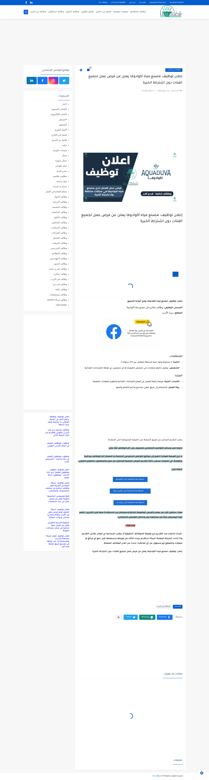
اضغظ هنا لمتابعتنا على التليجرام (130, 479)
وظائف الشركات (59, 232)
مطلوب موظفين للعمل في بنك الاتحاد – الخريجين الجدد (57, 459)
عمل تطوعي (61, 165)
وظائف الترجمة (60, 202)
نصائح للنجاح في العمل (56, 191)
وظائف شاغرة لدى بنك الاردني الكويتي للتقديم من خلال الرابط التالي (57, 433)
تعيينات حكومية (121, 12)
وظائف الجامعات (59, 212)
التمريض (63, 119)
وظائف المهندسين (58, 258)
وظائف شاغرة (60, 274)
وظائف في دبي (60, 284)
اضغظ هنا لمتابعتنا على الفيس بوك (130, 491)
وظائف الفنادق (60, 238)
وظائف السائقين (56, 12)
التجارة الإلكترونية (59, 114)
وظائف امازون (60, 263)
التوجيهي (63, 124)
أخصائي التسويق (59, 109)
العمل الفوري (87, 12)
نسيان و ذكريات (59, 186)
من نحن (132, 3)
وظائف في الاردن (38, 12)
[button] (165, 617)
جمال (64, 155)
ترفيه (64, 145)
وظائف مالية (61, 289)
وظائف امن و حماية (58, 269)
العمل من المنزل (59, 140)
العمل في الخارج (103, 12)
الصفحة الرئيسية (176, 3)
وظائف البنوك (60, 196)
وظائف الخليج (72, 12)
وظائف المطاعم (138, 12)
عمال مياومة (61, 160)
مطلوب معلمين (60, 176)
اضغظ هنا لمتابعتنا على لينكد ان (130, 503)
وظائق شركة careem (57, 299)
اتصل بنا (142, 3)
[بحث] (26, 12)
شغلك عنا (103, 3)
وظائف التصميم (59, 207)
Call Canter (61, 305)
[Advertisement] (104, 42)
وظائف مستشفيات (58, 294)
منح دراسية (61, 181)
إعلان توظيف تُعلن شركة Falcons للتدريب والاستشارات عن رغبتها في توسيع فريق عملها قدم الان (57, 541)
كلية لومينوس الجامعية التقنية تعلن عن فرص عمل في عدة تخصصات (58, 499)
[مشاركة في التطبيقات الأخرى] (118, 617)
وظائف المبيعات (59, 243)
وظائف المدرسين (59, 248)
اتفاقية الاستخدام (118, 3)
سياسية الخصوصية (158, 3)
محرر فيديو (62, 171)
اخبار (64, 104)
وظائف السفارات (59, 227)
